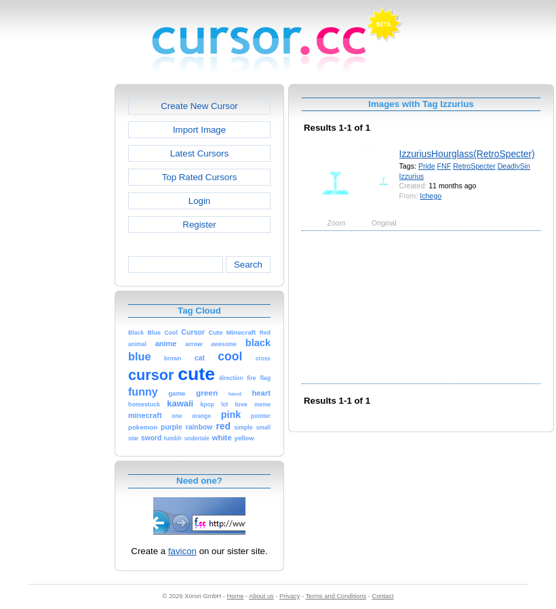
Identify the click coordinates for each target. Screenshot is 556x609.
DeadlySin (514, 166)
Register (199, 224)
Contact (383, 596)
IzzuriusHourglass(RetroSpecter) (467, 153)
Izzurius (411, 176)
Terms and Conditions (335, 596)
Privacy (289, 596)
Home (235, 596)
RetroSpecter (474, 166)
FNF (444, 166)
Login (199, 201)
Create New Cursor (199, 106)
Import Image (199, 130)
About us (261, 596)
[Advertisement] (56, 287)
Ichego (430, 196)
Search (248, 264)
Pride (426, 166)
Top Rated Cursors (199, 177)
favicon (182, 551)
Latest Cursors (199, 153)
